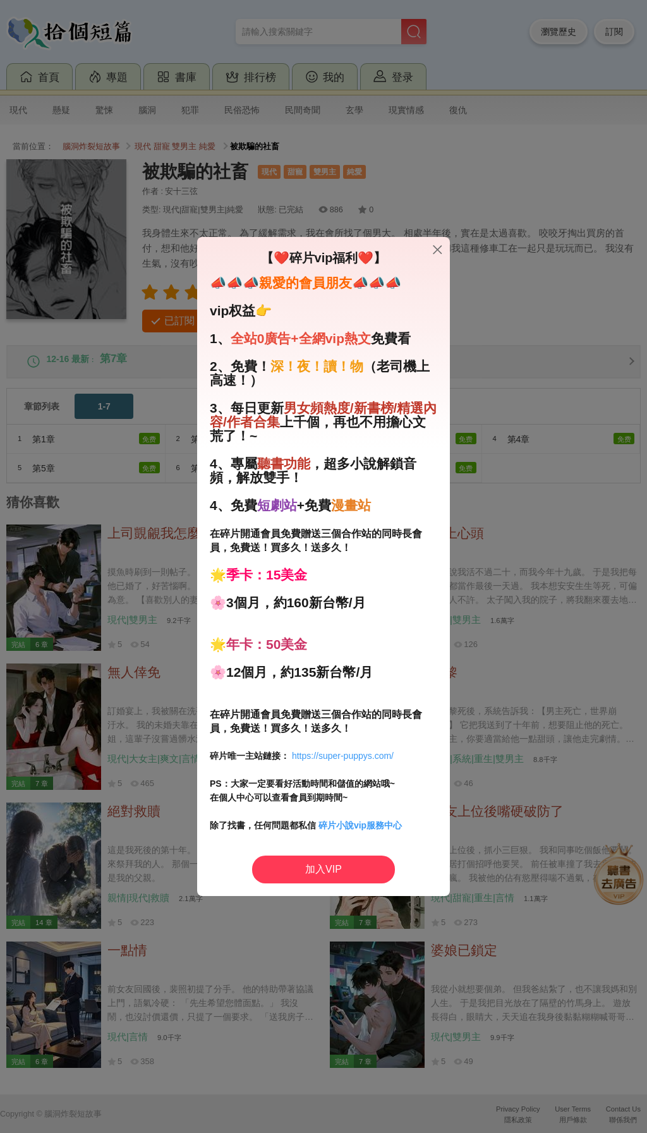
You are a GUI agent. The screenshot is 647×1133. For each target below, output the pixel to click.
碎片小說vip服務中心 (360, 825)
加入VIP (323, 869)
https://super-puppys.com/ (343, 756)
